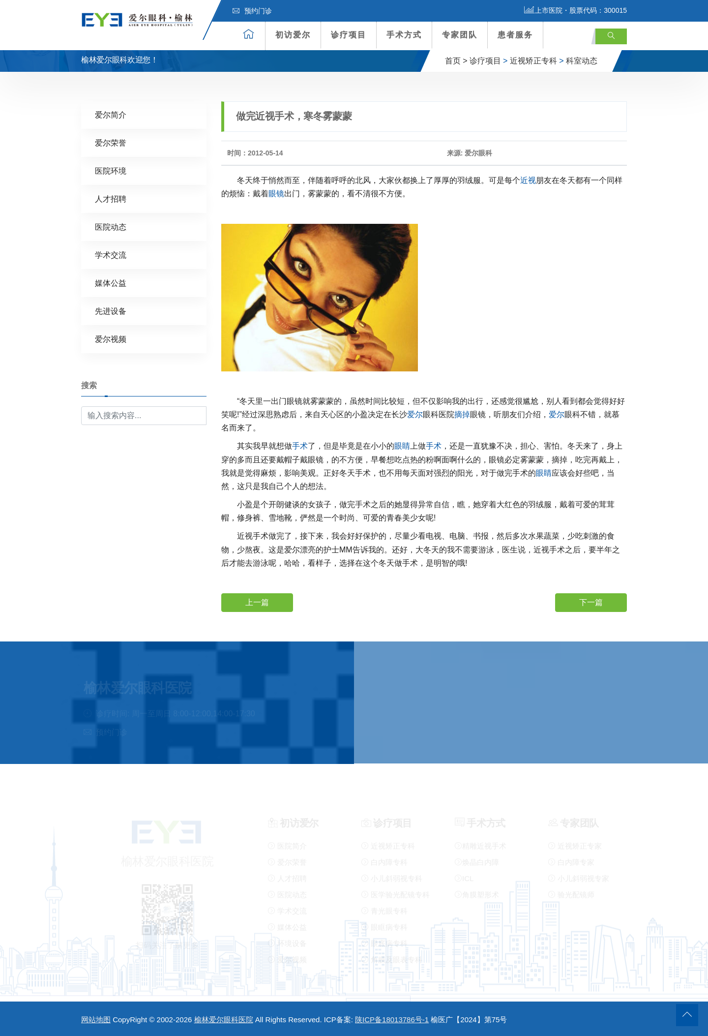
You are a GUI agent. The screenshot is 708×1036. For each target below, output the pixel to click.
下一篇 (591, 602)
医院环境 (110, 170)
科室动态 (581, 61)
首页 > (456, 61)
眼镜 (276, 193)
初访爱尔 (293, 34)
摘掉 (462, 414)
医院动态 (110, 226)
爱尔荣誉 (110, 142)
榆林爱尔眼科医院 (223, 1019)
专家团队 (459, 34)
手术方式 (404, 34)
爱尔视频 (110, 339)
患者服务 (515, 34)
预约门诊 (252, 11)
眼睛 (402, 446)
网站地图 (96, 1019)
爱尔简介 (110, 114)
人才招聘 (110, 198)
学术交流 (110, 254)
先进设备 (110, 310)
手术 (300, 446)
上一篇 (257, 602)
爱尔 (415, 414)
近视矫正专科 (533, 61)
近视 (528, 180)
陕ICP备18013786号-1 (392, 1019)
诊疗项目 (348, 34)
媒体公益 (110, 282)
